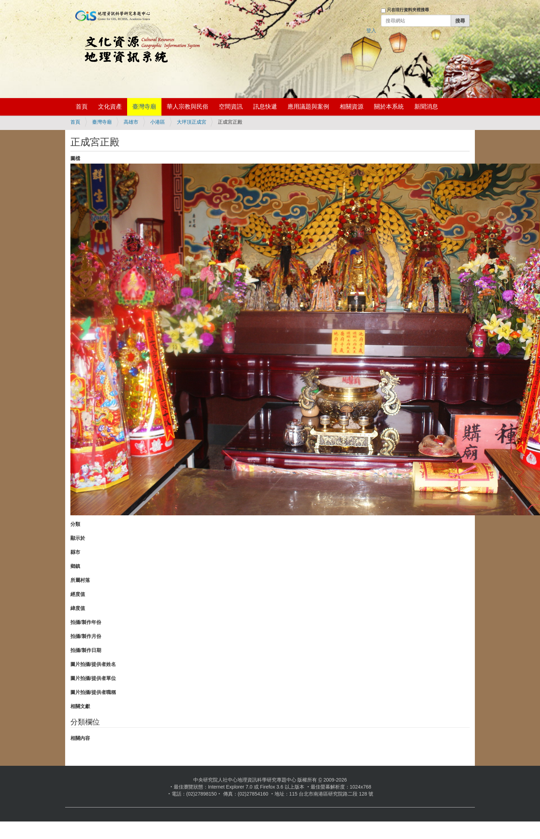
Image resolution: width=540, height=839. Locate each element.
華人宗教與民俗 (187, 106)
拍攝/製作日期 (85, 650)
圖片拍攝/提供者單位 (93, 678)
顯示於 (77, 538)
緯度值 (77, 608)
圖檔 (75, 158)
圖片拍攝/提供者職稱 (93, 692)
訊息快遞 (265, 106)
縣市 (75, 552)
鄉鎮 (75, 566)
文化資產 (110, 106)
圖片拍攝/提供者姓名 (93, 664)
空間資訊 (231, 106)
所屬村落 (80, 580)
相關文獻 (80, 706)
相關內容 (80, 738)
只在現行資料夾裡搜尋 (408, 9)
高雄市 (131, 122)
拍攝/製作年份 (85, 622)
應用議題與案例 (308, 106)
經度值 (77, 594)
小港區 (157, 122)
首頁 (82, 106)
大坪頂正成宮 (191, 122)
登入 (371, 30)
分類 (75, 524)
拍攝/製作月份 (85, 636)
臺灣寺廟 (144, 106)
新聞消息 (426, 106)
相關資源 (352, 106)
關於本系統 (389, 106)
